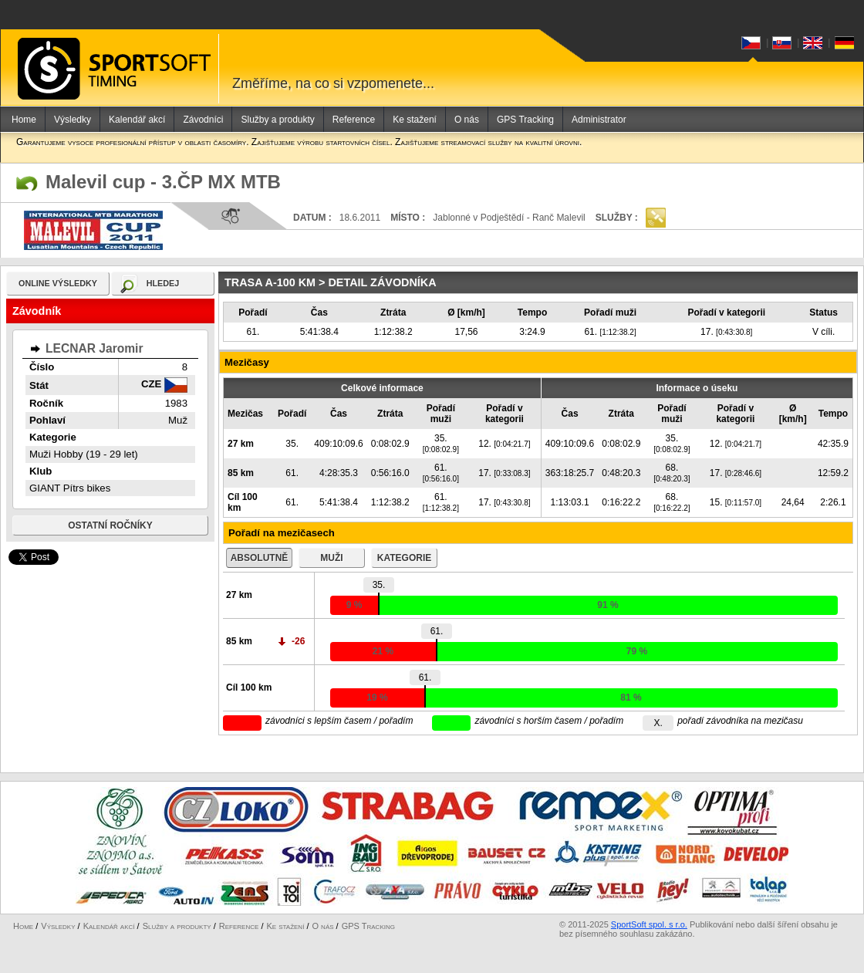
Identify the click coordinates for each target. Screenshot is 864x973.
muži (331, 557)
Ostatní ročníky (110, 525)
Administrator (599, 119)
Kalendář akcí (137, 119)
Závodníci (203, 119)
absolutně (260, 557)
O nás (466, 119)
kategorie (404, 557)
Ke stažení (415, 119)
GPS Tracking (525, 119)
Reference (353, 119)
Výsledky (72, 119)
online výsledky (58, 283)
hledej (163, 283)
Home (24, 119)
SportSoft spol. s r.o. (649, 924)
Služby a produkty (277, 119)
